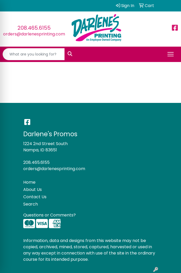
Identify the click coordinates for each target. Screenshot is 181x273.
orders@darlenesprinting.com (34, 34)
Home (29, 182)
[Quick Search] (34, 54)
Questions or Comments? (49, 215)
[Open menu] (170, 54)
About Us (32, 190)
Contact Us (34, 197)
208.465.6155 (34, 28)
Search (30, 204)
